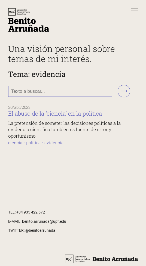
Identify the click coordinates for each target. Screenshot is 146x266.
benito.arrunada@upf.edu (44, 221)
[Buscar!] (124, 91)
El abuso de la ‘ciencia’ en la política (55, 113)
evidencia (53, 142)
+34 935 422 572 (30, 212)
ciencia (15, 142)
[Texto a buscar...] (60, 91)
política (33, 142)
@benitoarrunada (40, 230)
